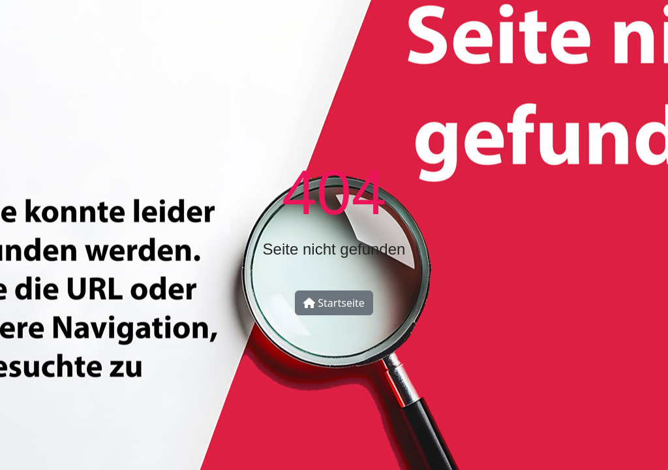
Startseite (334, 303)
